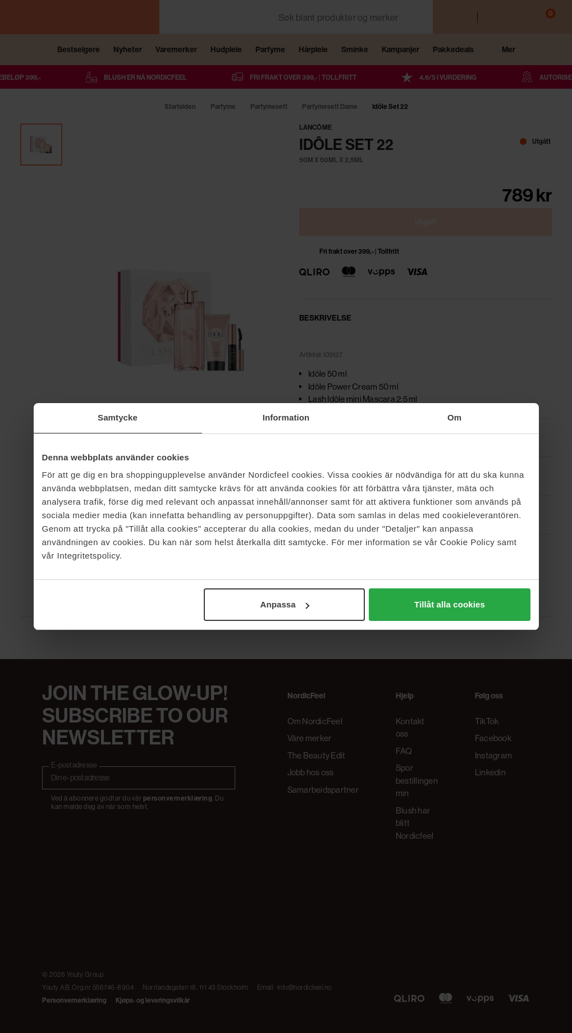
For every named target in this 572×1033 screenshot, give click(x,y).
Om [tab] (454, 417)
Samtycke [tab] (118, 417)
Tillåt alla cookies (449, 604)
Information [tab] (286, 417)
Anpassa (284, 604)
